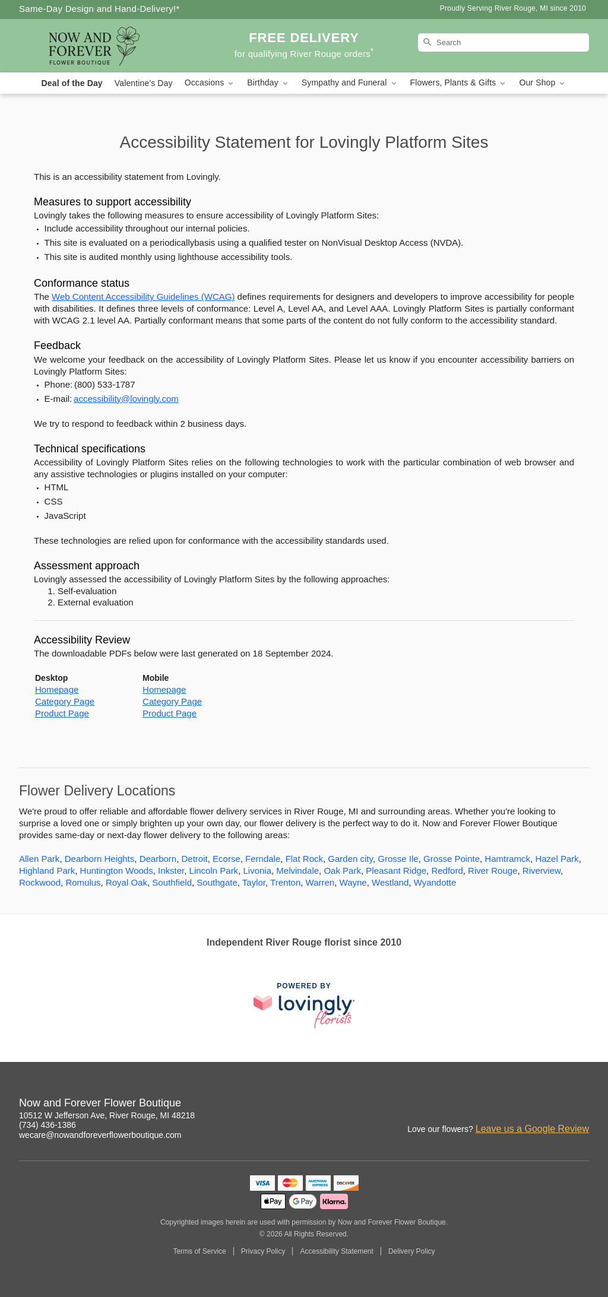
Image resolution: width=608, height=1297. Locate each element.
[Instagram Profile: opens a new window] (502, 1104)
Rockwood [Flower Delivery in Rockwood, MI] (40, 882)
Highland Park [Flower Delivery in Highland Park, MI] (47, 870)
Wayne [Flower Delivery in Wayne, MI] (353, 882)
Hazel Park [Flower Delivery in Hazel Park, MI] (556, 859)
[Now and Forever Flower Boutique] (104, 45)
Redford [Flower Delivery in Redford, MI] (447, 870)
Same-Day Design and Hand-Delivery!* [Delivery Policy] (99, 9)
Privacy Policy (263, 1251)
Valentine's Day (144, 83)
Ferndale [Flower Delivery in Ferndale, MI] (262, 859)
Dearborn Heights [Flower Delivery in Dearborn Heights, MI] (100, 859)
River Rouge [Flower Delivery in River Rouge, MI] (492, 870)
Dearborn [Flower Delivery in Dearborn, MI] (158, 859)
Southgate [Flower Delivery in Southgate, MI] (217, 882)
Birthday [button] (268, 83)
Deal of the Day (72, 83)
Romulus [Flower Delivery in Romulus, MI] (82, 882)
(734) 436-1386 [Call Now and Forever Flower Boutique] (47, 1125)
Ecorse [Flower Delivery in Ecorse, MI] (226, 859)
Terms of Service (199, 1251)
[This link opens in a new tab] (304, 1005)
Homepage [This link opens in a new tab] (56, 689)
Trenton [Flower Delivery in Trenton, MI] (285, 882)
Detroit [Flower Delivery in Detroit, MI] (195, 859)
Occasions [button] (210, 83)
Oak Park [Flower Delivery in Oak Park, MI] (342, 870)
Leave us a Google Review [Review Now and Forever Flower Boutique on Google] (532, 1129)
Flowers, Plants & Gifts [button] (459, 83)
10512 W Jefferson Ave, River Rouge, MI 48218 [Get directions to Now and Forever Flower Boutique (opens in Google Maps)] (107, 1115)
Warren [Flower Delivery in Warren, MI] (320, 882)
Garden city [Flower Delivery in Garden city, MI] (350, 859)
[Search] (503, 42)
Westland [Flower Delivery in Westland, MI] (390, 882)
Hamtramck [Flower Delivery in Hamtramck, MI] (507, 859)
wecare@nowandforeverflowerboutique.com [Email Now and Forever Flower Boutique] (100, 1135)
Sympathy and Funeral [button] (350, 83)
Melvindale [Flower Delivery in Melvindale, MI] (297, 870)
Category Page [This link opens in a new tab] (64, 701)
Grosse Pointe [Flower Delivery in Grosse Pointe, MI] (451, 859)
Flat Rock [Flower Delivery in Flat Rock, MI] (304, 859)
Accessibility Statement (336, 1251)
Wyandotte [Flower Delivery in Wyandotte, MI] (435, 882)
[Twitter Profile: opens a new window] (580, 1104)
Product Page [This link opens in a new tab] (62, 713)
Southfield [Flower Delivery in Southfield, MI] (172, 882)
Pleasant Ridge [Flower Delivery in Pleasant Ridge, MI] (396, 870)
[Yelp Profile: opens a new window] (554, 1104)
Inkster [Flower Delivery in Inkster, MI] (171, 870)
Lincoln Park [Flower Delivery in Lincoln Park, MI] (214, 870)
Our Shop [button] (542, 83)
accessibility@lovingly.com (126, 399)
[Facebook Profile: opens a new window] (528, 1104)
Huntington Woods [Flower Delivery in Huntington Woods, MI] (116, 870)
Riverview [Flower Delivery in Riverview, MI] (541, 870)
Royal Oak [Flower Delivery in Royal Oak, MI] (126, 882)
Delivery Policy (411, 1251)
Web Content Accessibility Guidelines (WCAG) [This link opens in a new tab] (143, 296)
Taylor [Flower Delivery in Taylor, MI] (253, 882)
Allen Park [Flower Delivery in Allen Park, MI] (39, 859)
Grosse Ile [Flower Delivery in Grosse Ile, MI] (398, 859)
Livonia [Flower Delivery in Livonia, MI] (257, 870)
